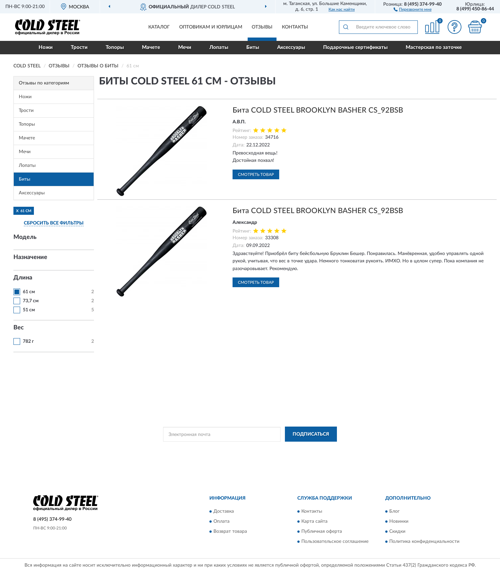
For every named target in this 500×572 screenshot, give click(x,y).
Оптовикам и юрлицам (210, 27)
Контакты (295, 27)
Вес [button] (18, 328)
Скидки (397, 531)
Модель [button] (25, 237)
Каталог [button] (159, 27)
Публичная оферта (321, 531)
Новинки (398, 521)
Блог (394, 511)
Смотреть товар (256, 175)
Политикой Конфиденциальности (246, 449)
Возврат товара (230, 531)
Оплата (221, 521)
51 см (29, 310)
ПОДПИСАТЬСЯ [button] (311, 434)
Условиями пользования (305, 449)
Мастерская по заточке (434, 47)
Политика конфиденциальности (424, 541)
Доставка (223, 511)
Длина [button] (22, 278)
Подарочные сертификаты (355, 47)
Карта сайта (314, 521)
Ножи (46, 47)
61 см (29, 292)
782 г (28, 341)
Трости (79, 47)
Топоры (115, 47)
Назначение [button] (30, 257)
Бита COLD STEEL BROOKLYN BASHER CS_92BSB (318, 110)
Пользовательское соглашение (334, 541)
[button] (413, 9)
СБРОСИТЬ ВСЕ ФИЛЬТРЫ (54, 223)
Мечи (184, 47)
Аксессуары (291, 47)
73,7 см (31, 301)
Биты (252, 47)
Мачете (151, 47)
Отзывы (262, 27)
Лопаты (218, 47)
